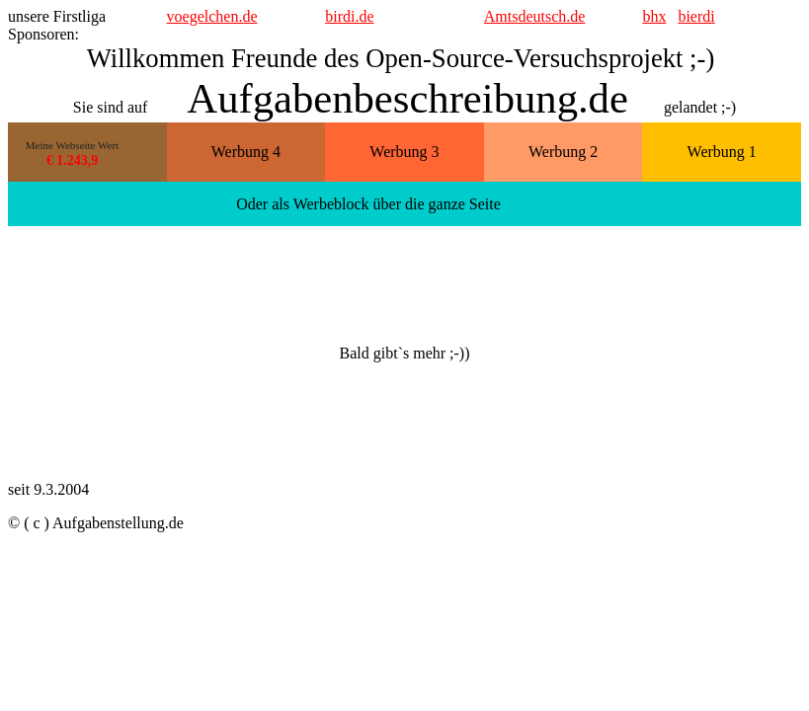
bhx (654, 16)
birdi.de (349, 16)
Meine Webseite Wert (72, 145)
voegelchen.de (212, 16)
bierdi (696, 16)
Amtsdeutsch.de (535, 16)
